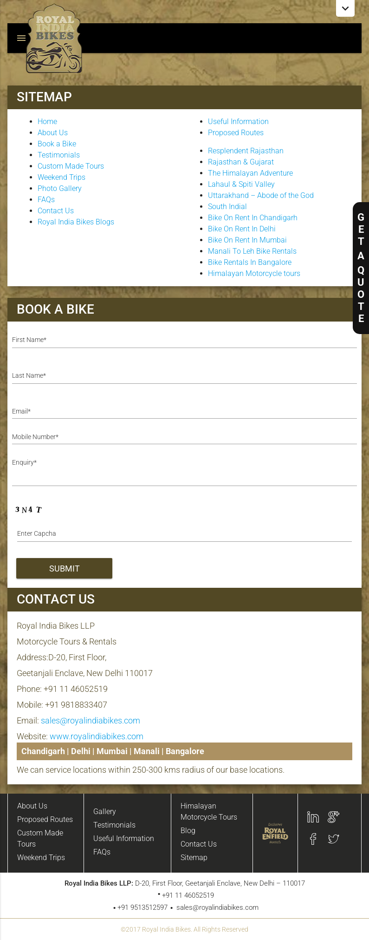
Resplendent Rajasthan (246, 150)
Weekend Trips (61, 177)
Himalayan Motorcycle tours (254, 273)
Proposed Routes (236, 132)
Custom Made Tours (71, 166)
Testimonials (59, 155)
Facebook (313, 839)
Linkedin (313, 817)
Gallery (104, 811)
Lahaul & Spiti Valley (241, 184)
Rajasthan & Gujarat (241, 162)
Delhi (81, 751)
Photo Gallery (60, 188)
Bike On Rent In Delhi (242, 228)
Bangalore (185, 751)
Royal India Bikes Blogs (76, 221)
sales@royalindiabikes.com (90, 720)
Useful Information (238, 121)
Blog (188, 830)
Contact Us (56, 210)
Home (47, 121)
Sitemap (194, 857)
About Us (53, 132)
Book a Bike (57, 143)
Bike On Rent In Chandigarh (253, 217)
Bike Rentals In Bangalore (249, 262)
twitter (333, 839)
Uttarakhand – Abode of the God (261, 195)
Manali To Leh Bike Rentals (252, 251)
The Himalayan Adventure (250, 173)
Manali (147, 751)
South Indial (227, 206)
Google (333, 817)
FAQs (46, 199)
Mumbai (112, 751)
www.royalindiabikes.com (96, 736)
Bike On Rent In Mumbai (247, 240)
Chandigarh (43, 751)
